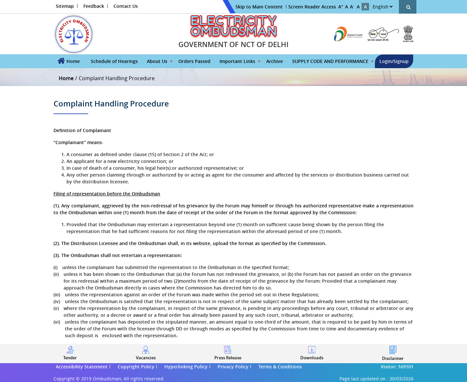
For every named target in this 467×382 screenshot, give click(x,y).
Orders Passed (194, 61)
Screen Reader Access (312, 7)
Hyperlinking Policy (186, 366)
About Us (157, 61)
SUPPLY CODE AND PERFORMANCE (330, 61)
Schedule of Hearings (114, 61)
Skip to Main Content (259, 6)
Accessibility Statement (82, 366)
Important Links (237, 61)
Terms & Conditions (280, 366)
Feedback (93, 6)
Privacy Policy (233, 366)
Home (73, 61)
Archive (274, 61)
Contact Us (126, 6)
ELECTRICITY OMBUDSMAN (233, 26)
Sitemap (65, 6)
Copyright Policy (136, 366)
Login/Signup (394, 61)
